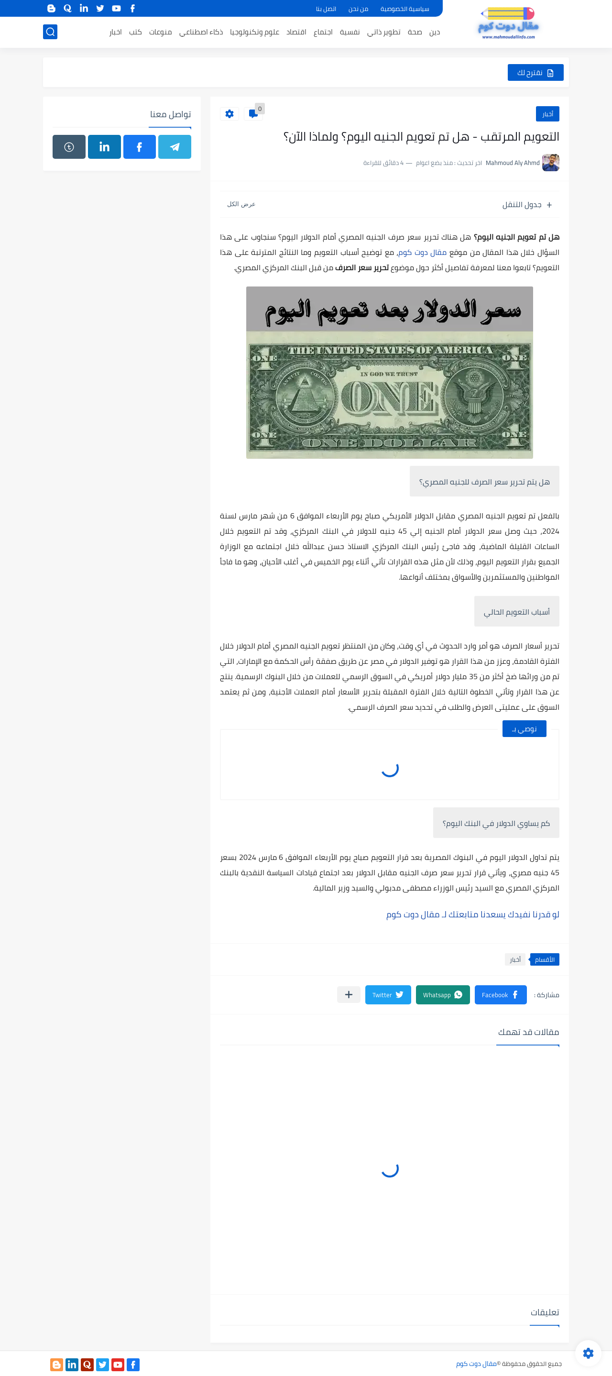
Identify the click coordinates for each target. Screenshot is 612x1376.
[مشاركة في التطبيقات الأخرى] (349, 994)
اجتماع (323, 32)
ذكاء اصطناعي (201, 32)
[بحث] (50, 31)
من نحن (358, 8)
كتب (135, 32)
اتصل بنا (326, 8)
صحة (415, 32)
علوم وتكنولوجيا (254, 32)
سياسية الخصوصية (405, 8)
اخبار (115, 32)
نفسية (350, 32)
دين (434, 32)
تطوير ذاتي (384, 32)
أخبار (547, 114)
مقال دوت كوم (422, 252)
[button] (501, 994)
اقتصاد (296, 32)
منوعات (160, 32)
